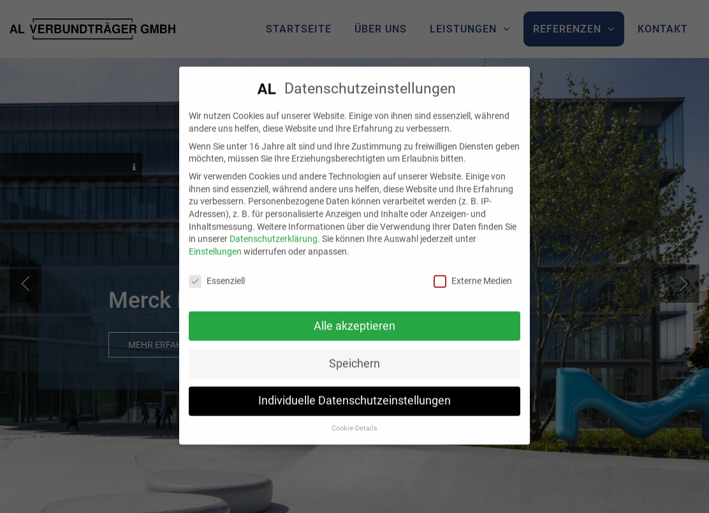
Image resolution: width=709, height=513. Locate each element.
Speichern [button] (354, 355)
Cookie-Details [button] (354, 420)
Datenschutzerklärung (274, 231)
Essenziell (217, 272)
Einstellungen (215, 243)
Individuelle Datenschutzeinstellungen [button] (354, 392)
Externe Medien (473, 272)
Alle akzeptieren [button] (354, 317)
